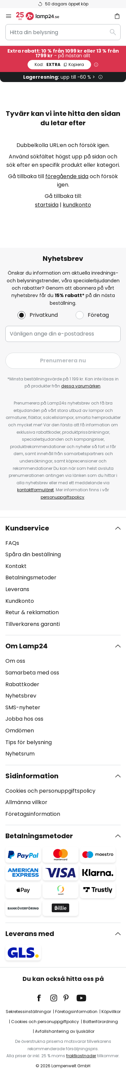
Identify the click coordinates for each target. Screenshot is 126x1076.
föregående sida (66, 176)
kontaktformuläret (35, 490)
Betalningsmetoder (30, 577)
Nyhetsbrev (20, 696)
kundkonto (77, 205)
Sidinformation (31, 776)
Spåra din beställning (33, 554)
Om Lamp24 (26, 646)
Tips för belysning (28, 742)
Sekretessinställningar (28, 1011)
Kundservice (27, 528)
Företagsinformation (32, 814)
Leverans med (29, 933)
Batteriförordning (100, 1021)
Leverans (17, 589)
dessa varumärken (80, 386)
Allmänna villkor (26, 802)
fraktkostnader (81, 1056)
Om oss (15, 661)
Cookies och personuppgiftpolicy (45, 1021)
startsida (46, 205)
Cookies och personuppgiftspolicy (50, 791)
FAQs (12, 543)
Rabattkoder (22, 684)
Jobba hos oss (24, 719)
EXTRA (59, 64)
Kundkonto (19, 601)
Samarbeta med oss (32, 672)
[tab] (63, 576)
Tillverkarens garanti (32, 624)
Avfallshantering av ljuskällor (64, 1031)
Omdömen (19, 730)
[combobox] (63, 32)
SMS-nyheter (22, 707)
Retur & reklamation (32, 612)
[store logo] (41, 16)
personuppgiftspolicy (62, 497)
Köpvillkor (111, 1011)
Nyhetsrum (20, 754)
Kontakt (16, 566)
